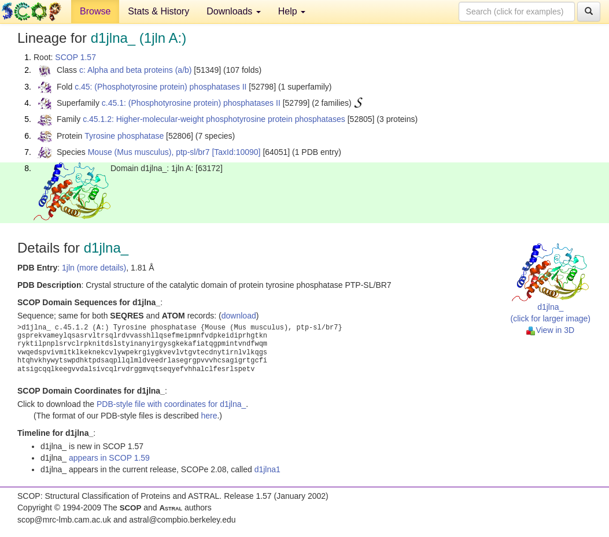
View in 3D (550, 330)
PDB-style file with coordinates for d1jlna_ (171, 404)
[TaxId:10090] (236, 152)
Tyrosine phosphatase (124, 135)
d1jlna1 (267, 469)
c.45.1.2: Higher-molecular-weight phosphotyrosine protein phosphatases (214, 119)
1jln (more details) (94, 267)
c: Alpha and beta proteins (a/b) (135, 70)
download (239, 315)
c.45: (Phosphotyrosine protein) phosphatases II (160, 86)
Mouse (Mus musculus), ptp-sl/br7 (149, 152)
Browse (95, 11)
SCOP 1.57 (75, 57)
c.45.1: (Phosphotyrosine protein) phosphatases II (191, 103)
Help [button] (291, 11)
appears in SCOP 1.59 (109, 457)
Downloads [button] (233, 11)
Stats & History (158, 11)
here (209, 415)
